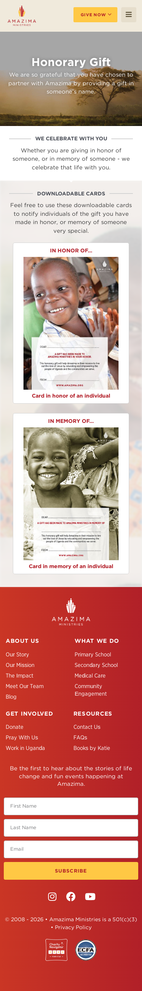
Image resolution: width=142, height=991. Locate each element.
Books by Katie (92, 748)
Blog (11, 696)
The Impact (19, 675)
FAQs (80, 737)
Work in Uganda (25, 748)
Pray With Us (22, 737)
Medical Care (90, 675)
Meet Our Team (25, 686)
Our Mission (20, 665)
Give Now (93, 14)
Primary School (93, 654)
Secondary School (96, 665)
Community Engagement (91, 690)
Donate (14, 727)
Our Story (17, 654)
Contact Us (87, 727)
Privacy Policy (73, 927)
